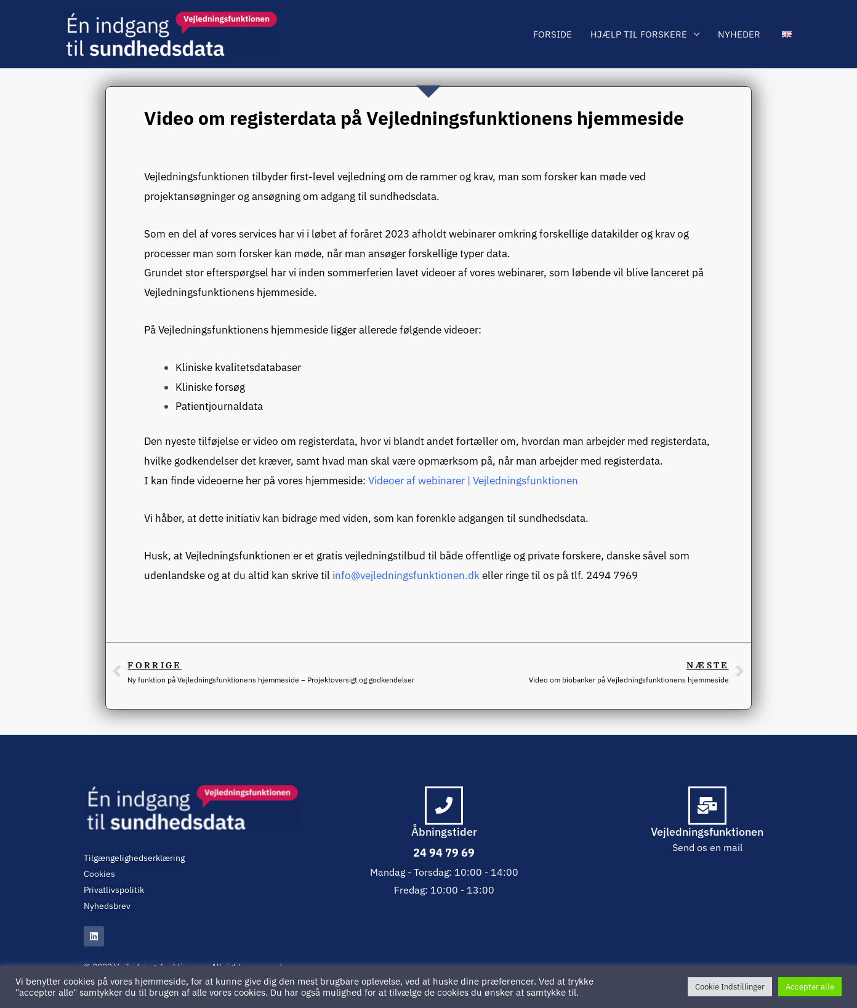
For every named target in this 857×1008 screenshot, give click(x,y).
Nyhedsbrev (107, 905)
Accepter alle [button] (810, 987)
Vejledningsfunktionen (707, 832)
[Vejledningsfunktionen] (171, 34)
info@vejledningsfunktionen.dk (406, 575)
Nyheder (739, 34)
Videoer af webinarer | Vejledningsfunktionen (473, 480)
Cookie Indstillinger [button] (730, 987)
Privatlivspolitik (114, 889)
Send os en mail (707, 847)
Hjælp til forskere (638, 34)
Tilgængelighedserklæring (134, 857)
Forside (552, 34)
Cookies (99, 873)
